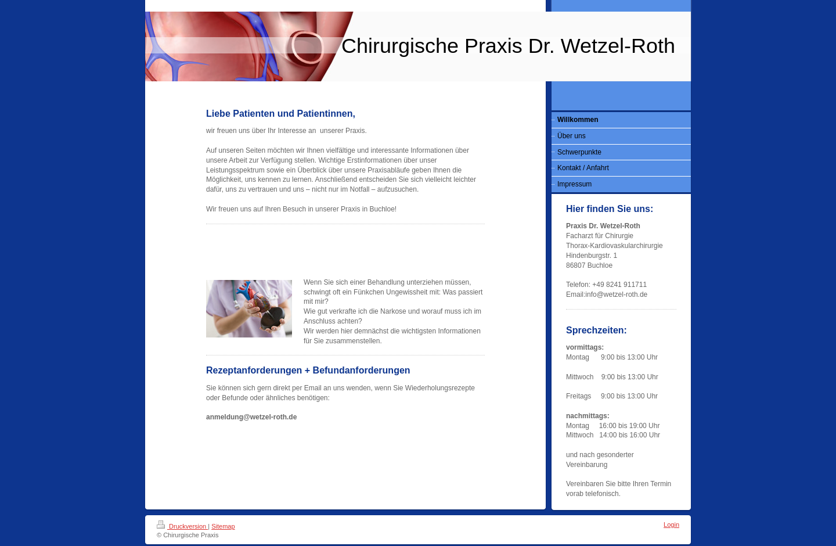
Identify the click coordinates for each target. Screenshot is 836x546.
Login (671, 524)
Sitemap (223, 526)
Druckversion (182, 526)
